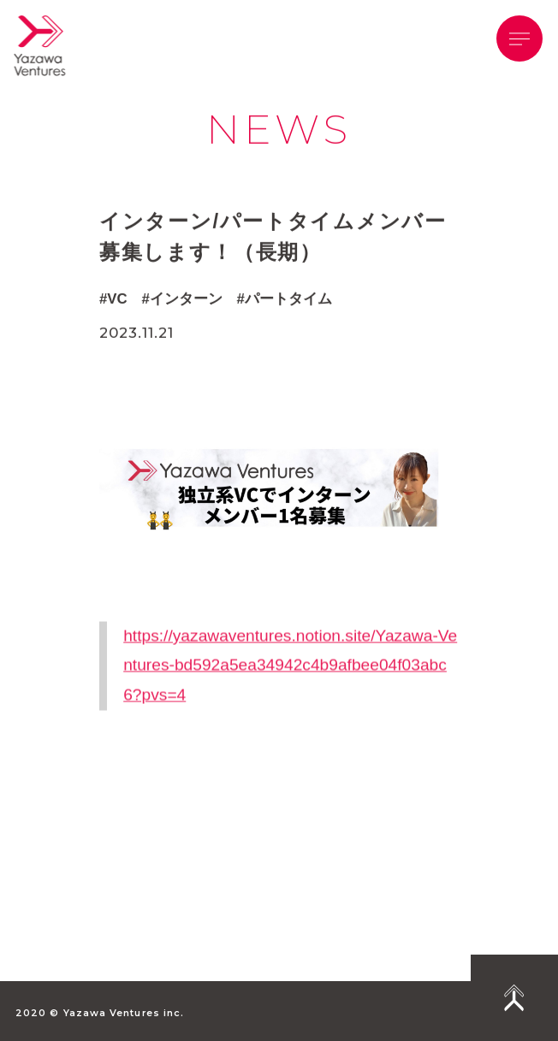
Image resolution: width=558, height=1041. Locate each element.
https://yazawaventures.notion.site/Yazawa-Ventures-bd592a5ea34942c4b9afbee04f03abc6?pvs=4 (290, 686)
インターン (186, 300)
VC (117, 300)
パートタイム (288, 300)
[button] (519, 38)
